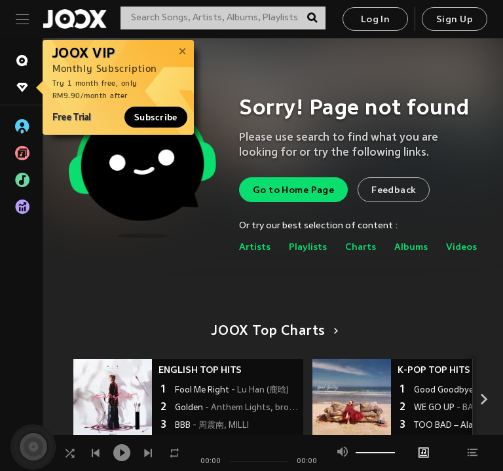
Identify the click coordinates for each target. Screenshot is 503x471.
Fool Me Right (232, 390)
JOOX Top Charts (273, 331)
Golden (237, 408)
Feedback (393, 191)
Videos (461, 248)
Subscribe (155, 117)
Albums (411, 248)
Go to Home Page (293, 191)
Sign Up (454, 20)
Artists (254, 248)
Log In (375, 20)
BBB (212, 425)
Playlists (308, 248)
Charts (360, 248)
